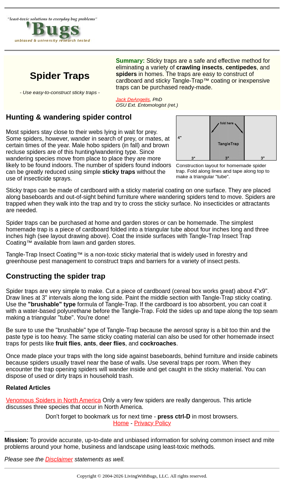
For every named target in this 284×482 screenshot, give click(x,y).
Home (121, 423)
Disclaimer (59, 459)
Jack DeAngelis (133, 99)
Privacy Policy (152, 423)
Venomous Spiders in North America (53, 400)
